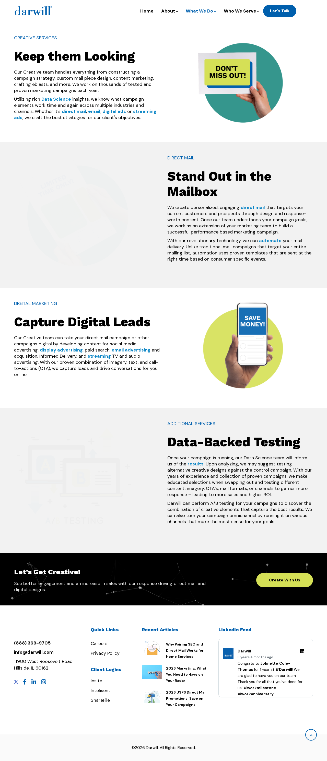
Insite (96, 681)
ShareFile (100, 700)
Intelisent (100, 690)
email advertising (131, 350)
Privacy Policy (105, 653)
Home (147, 11)
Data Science (56, 99)
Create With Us (284, 580)
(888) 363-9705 (32, 643)
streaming (99, 356)
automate (270, 241)
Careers (99, 643)
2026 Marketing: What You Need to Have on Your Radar (186, 674)
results (196, 464)
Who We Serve (241, 11)
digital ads (114, 111)
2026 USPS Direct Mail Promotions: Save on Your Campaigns (186, 698)
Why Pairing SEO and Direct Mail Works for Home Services (185, 650)
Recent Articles (160, 629)
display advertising (61, 350)
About (169, 11)
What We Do (201, 11)
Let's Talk (279, 11)
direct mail (74, 111)
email (94, 111)
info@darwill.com (34, 652)
